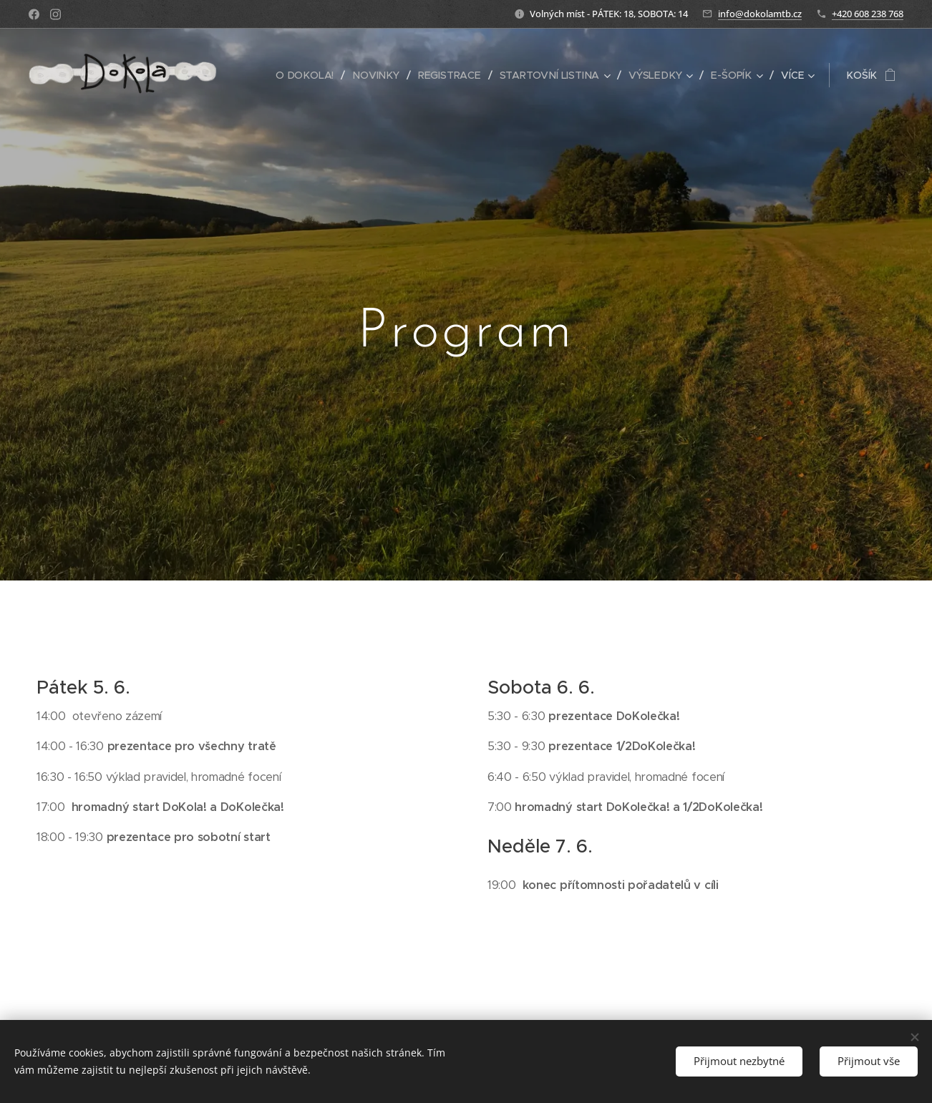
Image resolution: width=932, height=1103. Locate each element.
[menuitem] (310, 75)
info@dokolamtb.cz (760, 13)
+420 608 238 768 (867, 13)
